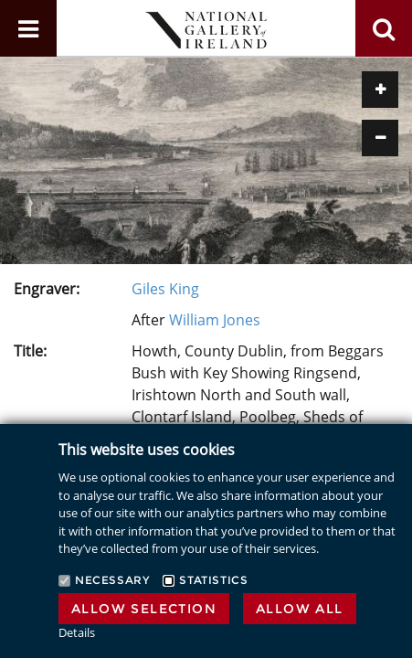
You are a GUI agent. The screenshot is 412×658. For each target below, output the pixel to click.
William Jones (214, 320)
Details (76, 632)
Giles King (165, 289)
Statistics (213, 580)
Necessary (112, 580)
